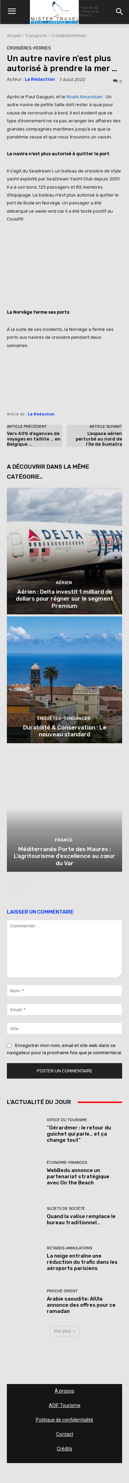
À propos (64, 1391)
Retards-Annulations (69, 1248)
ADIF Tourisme (64, 1405)
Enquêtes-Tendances (63, 718)
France (64, 840)
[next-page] (22, 885)
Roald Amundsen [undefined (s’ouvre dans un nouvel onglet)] (84, 96)
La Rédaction (40, 79)
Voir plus (65, 1331)
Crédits (64, 1448)
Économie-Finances (67, 1162)
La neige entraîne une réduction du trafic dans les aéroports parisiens (82, 1262)
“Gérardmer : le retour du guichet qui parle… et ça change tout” (79, 1134)
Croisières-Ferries (68, 35)
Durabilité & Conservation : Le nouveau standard (64, 731)
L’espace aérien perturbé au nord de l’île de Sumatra (99, 439)
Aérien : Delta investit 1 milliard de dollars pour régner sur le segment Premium (64, 598)
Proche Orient (62, 1291)
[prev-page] (11, 885)
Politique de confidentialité (64, 1420)
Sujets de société (66, 1209)
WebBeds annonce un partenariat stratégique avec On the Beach (78, 1176)
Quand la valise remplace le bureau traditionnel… (81, 1219)
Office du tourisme (67, 1120)
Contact (64, 1434)
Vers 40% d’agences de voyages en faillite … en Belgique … (34, 439)
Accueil (14, 35)
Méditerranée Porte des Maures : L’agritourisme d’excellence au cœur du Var (64, 856)
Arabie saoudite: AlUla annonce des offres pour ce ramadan (81, 1305)
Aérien (64, 582)
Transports (36, 35)
